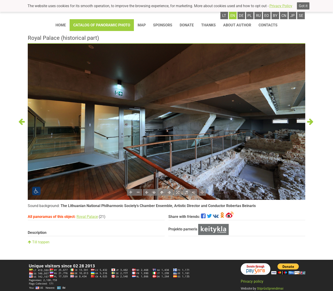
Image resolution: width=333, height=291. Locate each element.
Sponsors (162, 25)
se (301, 15)
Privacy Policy (280, 6)
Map (142, 25)
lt (224, 15)
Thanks (208, 25)
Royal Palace (87, 216)
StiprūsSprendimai (270, 288)
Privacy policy (252, 281)
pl (249, 15)
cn (283, 15)
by (275, 15)
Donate (187, 25)
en (232, 15)
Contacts (268, 25)
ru (258, 15)
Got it (303, 6)
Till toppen (38, 242)
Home (61, 25)
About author (237, 25)
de (241, 15)
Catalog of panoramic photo (101, 25)
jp (292, 15)
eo (266, 15)
